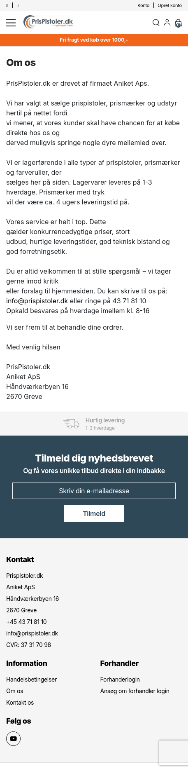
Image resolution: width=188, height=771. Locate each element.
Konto (143, 5)
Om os (14, 690)
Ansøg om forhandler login (134, 690)
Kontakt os (20, 702)
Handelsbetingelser (31, 679)
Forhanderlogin (120, 679)
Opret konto (170, 5)
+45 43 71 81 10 (26, 621)
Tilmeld (94, 513)
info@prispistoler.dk (37, 301)
